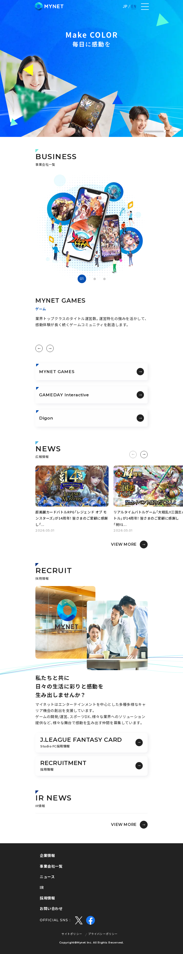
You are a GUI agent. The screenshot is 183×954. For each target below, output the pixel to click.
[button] (164, 131)
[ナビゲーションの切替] (145, 6)
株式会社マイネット (49, 6)
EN (133, 6)
